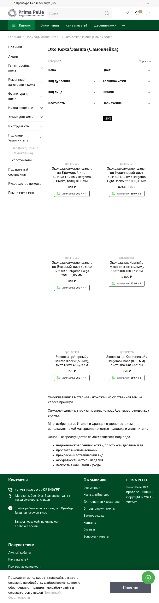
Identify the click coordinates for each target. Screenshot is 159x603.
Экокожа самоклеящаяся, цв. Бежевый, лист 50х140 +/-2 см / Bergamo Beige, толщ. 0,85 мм (72, 268)
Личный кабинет (19, 552)
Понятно (130, 587)
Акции (13, 56)
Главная (14, 37)
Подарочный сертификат (18, 171)
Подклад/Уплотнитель (42, 37)
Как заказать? (76, 25)
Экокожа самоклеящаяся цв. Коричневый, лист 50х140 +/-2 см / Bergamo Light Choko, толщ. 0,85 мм (126, 174)
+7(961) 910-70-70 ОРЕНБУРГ (37, 489)
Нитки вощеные (20, 108)
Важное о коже (94, 515)
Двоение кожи (105, 25)
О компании (49, 25)
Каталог (21, 25)
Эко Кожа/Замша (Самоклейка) (25, 150)
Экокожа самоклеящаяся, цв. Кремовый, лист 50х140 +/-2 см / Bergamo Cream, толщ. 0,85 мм (72, 174)
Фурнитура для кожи (19, 96)
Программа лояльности (25, 566)
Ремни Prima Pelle (21, 193)
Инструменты (19, 126)
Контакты (90, 522)
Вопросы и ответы (96, 536)
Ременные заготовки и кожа (21, 82)
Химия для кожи (21, 117)
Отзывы (89, 529)
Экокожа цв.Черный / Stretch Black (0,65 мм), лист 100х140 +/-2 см (72, 361)
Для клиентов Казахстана (102, 501)
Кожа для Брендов (97, 494)
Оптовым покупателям (100, 508)
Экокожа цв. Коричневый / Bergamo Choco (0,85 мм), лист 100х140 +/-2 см (126, 361)
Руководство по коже (24, 183)
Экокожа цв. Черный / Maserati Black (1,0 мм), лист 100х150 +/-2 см (127, 266)
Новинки (15, 47)
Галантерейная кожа (19, 68)
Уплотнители (22, 160)
